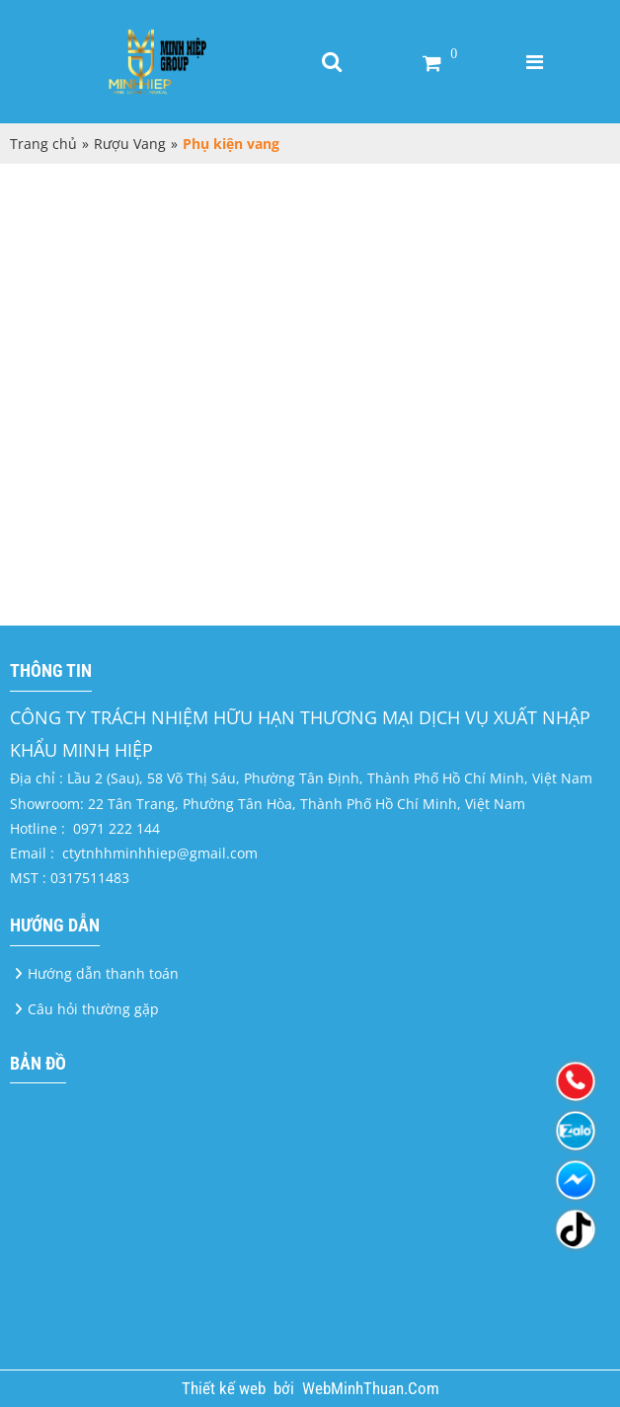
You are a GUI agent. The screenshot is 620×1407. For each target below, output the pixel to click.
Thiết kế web (226, 1388)
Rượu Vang (130, 143)
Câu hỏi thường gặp (93, 1009)
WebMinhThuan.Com (370, 1388)
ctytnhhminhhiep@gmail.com (160, 853)
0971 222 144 (116, 828)
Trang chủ (43, 143)
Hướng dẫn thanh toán (103, 973)
